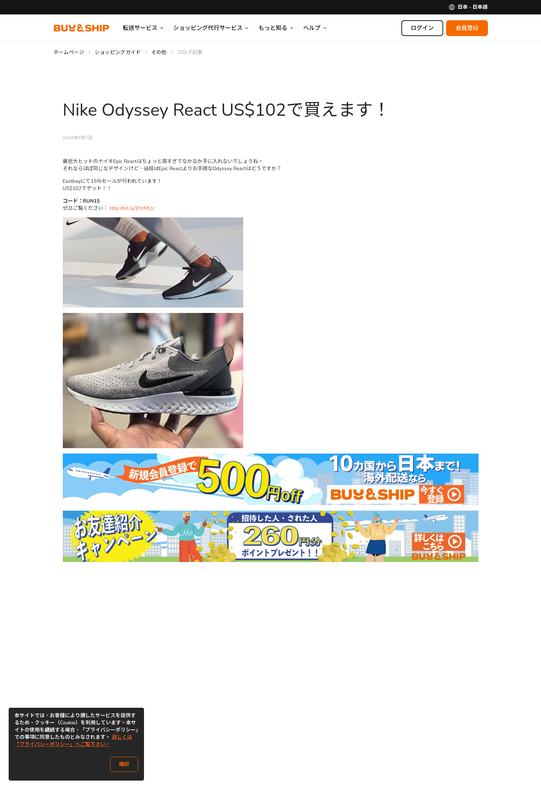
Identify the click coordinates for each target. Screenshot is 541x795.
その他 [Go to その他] (159, 52)
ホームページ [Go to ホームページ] (68, 52)
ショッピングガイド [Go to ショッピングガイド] (118, 52)
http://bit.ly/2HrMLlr (131, 208)
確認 (124, 764)
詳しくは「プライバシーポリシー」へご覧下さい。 (73, 741)
